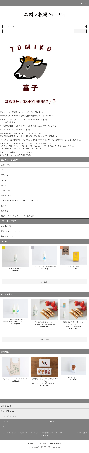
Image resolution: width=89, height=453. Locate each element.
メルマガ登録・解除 (79, 433)
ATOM (46, 435)
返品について (38, 433)
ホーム (5, 433)
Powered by (44, 447)
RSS (42, 435)
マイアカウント (6, 421)
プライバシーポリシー (66, 433)
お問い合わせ (5, 426)
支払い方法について (14, 433)
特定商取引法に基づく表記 (50, 433)
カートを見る (50, 421)
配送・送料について (26, 433)
